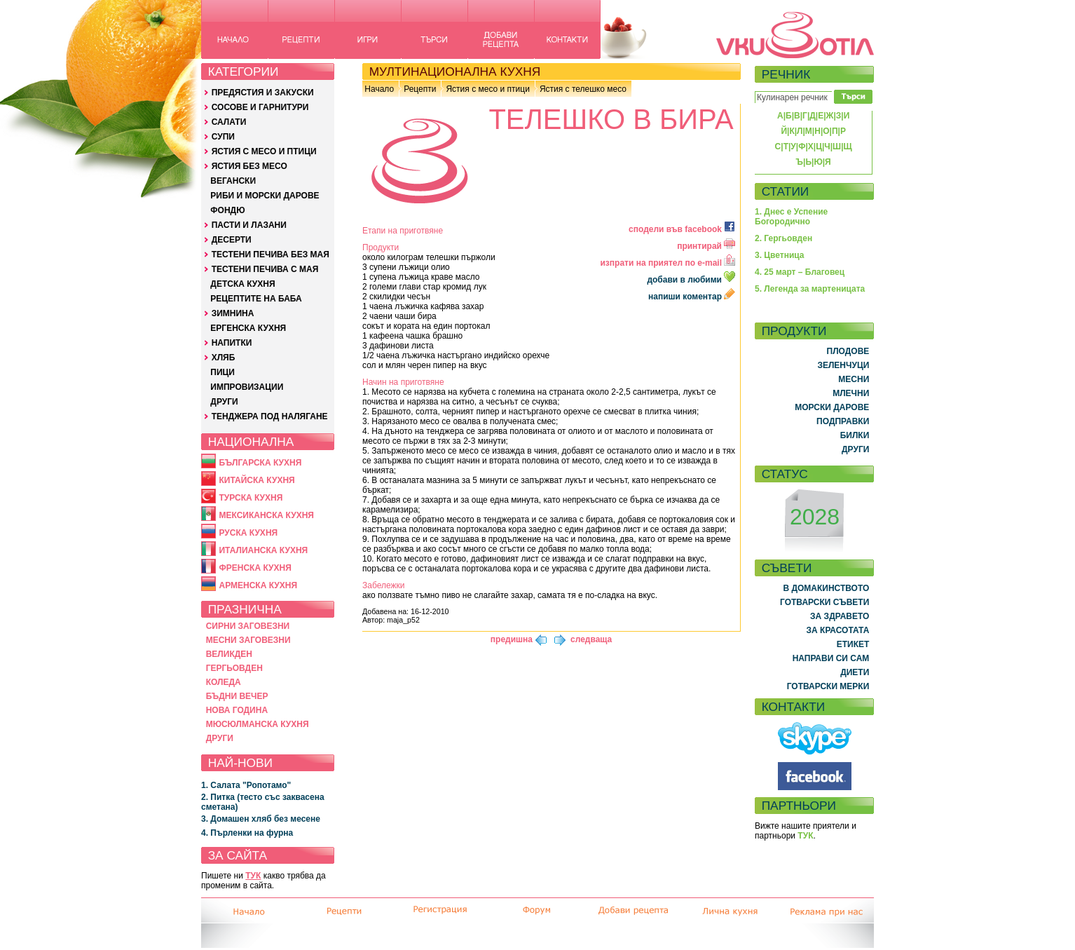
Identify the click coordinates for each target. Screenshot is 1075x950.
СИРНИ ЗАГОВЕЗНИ (248, 626)
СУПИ (223, 137)
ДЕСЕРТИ (232, 240)
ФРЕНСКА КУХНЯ (255, 568)
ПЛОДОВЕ (848, 351)
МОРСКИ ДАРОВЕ (832, 407)
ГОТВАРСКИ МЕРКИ (828, 686)
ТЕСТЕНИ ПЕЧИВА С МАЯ (265, 269)
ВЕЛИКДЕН (229, 654)
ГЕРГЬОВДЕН (234, 668)
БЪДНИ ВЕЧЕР (237, 696)
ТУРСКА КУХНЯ (250, 498)
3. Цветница (779, 255)
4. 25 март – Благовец (799, 272)
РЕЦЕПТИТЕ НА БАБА (255, 299)
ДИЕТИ (854, 672)
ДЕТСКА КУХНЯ (242, 284)
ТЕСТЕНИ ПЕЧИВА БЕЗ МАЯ (270, 254)
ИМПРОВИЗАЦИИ (246, 387)
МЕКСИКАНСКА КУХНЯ (266, 515)
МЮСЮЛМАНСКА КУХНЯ (257, 724)
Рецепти (420, 89)
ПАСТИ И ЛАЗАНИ (249, 225)
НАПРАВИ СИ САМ (831, 658)
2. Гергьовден (783, 238)
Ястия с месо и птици (487, 89)
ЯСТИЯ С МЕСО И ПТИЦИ (264, 151)
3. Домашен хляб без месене (260, 819)
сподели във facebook (682, 229)
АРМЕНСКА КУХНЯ (258, 585)
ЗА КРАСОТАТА (838, 630)
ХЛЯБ (223, 357)
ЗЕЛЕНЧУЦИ (843, 365)
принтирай (706, 246)
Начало (379, 89)
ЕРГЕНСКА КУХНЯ (248, 328)
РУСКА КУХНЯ (248, 533)
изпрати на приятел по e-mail (667, 263)
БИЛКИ (855, 435)
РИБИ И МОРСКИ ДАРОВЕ (264, 196)
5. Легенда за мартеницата (810, 289)
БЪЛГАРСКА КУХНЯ (260, 463)
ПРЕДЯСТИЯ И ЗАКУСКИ (263, 92)
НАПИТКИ (232, 343)
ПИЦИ (222, 372)
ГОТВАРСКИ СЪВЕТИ (824, 602)
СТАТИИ (785, 191)
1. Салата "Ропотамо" (246, 785)
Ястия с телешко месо (583, 89)
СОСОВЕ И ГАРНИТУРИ (260, 107)
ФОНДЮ (227, 210)
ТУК (253, 876)
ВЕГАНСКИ (233, 181)
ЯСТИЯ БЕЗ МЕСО (249, 166)
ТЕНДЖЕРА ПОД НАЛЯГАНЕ (270, 416)
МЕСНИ (853, 379)
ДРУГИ (224, 402)
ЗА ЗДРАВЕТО (839, 616)
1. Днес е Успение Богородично (791, 216)
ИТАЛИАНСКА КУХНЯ (263, 550)
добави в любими (692, 280)
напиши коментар (691, 296)
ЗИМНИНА (233, 313)
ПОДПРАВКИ (842, 421)
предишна (512, 639)
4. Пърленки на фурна (247, 833)
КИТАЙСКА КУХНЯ (256, 480)
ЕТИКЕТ (853, 644)
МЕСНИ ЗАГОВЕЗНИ (248, 640)
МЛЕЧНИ (851, 393)
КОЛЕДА (223, 682)
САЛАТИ (229, 122)
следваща (591, 639)
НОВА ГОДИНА (237, 710)
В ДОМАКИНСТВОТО (826, 588)
